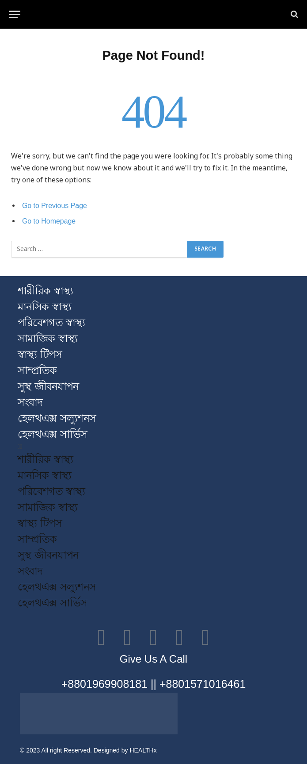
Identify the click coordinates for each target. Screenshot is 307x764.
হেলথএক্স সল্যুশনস (57, 418)
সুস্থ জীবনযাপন (48, 386)
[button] (153, 446)
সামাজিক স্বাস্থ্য (47, 338)
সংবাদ (30, 402)
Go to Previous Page (54, 205)
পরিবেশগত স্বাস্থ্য (51, 322)
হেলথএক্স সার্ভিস (52, 434)
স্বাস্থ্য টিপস (40, 354)
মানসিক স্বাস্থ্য (44, 307)
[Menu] (14, 14)
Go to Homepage (49, 221)
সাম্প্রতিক (37, 370)
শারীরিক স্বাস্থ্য (45, 291)
